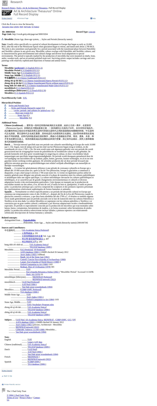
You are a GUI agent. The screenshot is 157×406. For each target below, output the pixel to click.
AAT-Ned (20, 320)
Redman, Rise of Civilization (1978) (35, 267)
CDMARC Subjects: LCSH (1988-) (30, 330)
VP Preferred (39, 250)
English (28, 70)
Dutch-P (24, 88)
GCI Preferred (27, 250)
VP (28, 269)
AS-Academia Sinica (39, 244)
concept (92, 32)
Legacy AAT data (35, 342)
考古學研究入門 (29, 242)
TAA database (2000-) (29, 292)
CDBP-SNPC (61, 320)
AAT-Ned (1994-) (29, 284)
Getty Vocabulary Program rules (40, 304)
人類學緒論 (27, 233)
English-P (32, 68)
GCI (69, 320)
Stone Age (22, 115)
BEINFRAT (49, 320)
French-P (35, 90)
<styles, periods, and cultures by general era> (32, 110)
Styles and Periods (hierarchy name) (26, 108)
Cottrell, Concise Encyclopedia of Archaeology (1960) (43, 259)
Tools (19, 8)
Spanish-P (23, 93)
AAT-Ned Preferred (31, 282)
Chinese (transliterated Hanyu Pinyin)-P (43, 81)
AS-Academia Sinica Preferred (35, 230)
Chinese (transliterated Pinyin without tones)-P (46, 83)
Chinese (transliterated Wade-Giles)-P (45, 85)
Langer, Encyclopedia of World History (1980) (39, 262)
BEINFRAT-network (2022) (44, 279)
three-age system (22, 113)
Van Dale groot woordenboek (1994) (37, 287)
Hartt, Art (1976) (33, 274)
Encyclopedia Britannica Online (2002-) (43, 272)
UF (33, 70)
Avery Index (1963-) (28, 254)
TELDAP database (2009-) (41, 247)
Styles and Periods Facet (19, 105)
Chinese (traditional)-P (29, 78)
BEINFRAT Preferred (42, 277)
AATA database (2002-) (30, 252)
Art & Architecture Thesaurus (35, 8)
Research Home (8, 8)
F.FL (25, 98)
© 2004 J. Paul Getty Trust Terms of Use (18, 396)
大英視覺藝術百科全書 (32, 236)
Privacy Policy (26, 398)
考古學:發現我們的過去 (32, 239)
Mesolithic (24, 118)
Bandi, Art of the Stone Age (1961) (34, 257)
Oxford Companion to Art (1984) (34, 264)
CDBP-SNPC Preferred (31, 289)
